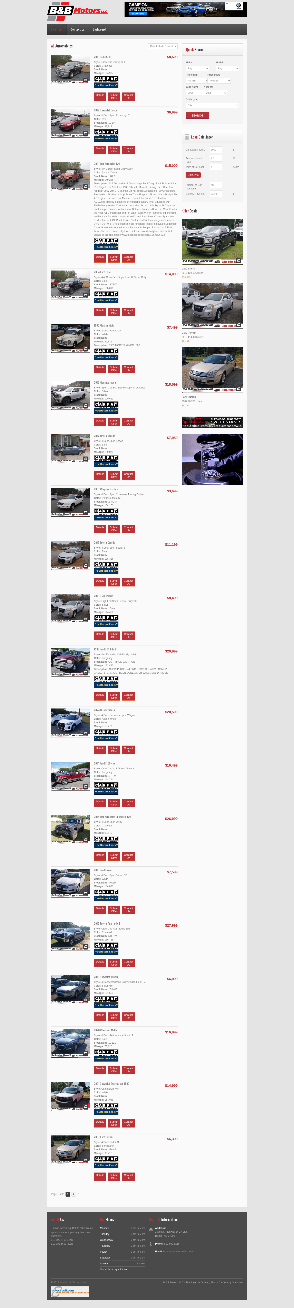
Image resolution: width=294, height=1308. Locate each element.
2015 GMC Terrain (103, 596)
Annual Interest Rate (197, 158)
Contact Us (78, 29)
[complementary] (282, 1296)
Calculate (193, 174)
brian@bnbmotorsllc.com (178, 1251)
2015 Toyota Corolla (104, 542)
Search (197, 115)
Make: (189, 62)
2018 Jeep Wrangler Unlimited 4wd (112, 816)
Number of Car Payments (199, 184)
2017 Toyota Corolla (104, 435)
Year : (192, 87)
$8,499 (185, 341)
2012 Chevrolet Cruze (105, 110)
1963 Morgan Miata (104, 325)
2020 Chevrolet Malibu (106, 1030)
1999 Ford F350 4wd (105, 649)
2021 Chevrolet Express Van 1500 (111, 1083)
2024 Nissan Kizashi (104, 710)
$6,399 (185, 405)
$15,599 (186, 276)
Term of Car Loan (195, 166)
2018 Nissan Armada (105, 382)
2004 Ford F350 (102, 272)
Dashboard (99, 29)
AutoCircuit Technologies (73, 1282)
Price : (192, 74)
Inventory (56, 29)
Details (100, 97)
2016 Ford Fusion (103, 870)
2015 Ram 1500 (102, 57)
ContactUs (128, 97)
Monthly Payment (195, 193)
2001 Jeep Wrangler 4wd (107, 163)
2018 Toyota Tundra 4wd (107, 923)
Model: (219, 62)
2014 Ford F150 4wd (105, 763)
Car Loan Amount (195, 149)
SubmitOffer (114, 97)
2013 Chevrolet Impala (106, 977)
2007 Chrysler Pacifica (106, 489)
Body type (192, 99)
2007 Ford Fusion (103, 1137)
